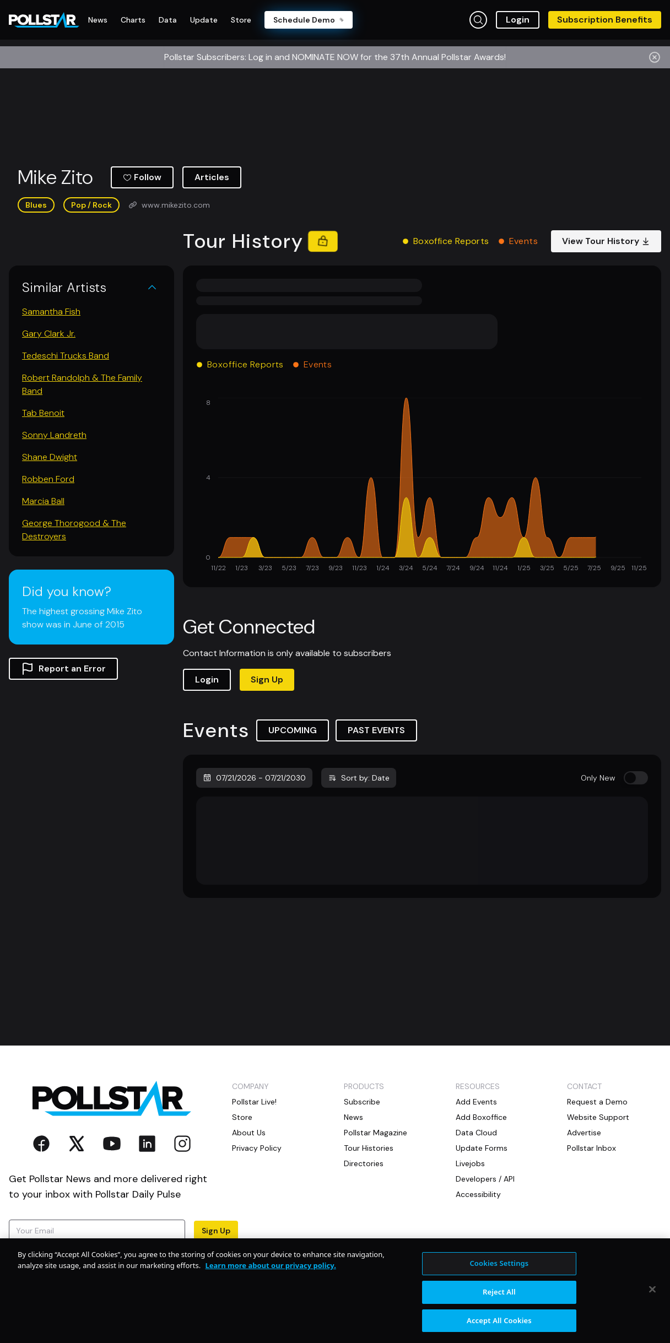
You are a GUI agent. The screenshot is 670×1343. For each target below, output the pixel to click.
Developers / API (485, 1179)
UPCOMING (292, 730)
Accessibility (478, 1194)
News (353, 1117)
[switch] (636, 777)
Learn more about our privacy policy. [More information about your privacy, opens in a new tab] (271, 1273)
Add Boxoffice (481, 1117)
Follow (142, 177)
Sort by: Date (359, 778)
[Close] (652, 1297)
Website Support (598, 1117)
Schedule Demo (308, 20)
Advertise (584, 1133)
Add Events (476, 1102)
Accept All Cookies (499, 1328)
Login (517, 19)
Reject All (499, 1299)
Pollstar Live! (254, 1102)
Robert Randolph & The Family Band (82, 384)
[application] (422, 486)
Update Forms (481, 1148)
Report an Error (63, 668)
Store (242, 1117)
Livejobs (470, 1163)
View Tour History (606, 241)
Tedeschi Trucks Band (65, 355)
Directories (363, 1163)
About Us (249, 1133)
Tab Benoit (43, 413)
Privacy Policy (257, 1148)
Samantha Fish (51, 311)
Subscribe (362, 1102)
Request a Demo (597, 1102)
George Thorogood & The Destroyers (74, 529)
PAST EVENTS (376, 730)
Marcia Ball (43, 501)
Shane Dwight (49, 457)
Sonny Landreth (54, 435)
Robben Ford (48, 479)
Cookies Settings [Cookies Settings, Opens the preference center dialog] (498, 1271)
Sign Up (267, 679)
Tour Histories (368, 1148)
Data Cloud (476, 1133)
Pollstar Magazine (375, 1133)
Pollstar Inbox (591, 1148)
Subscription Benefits (604, 19)
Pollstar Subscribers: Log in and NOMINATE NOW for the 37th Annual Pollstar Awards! (335, 57)
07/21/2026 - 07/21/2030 (254, 778)
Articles (211, 177)
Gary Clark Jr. (48, 333)
